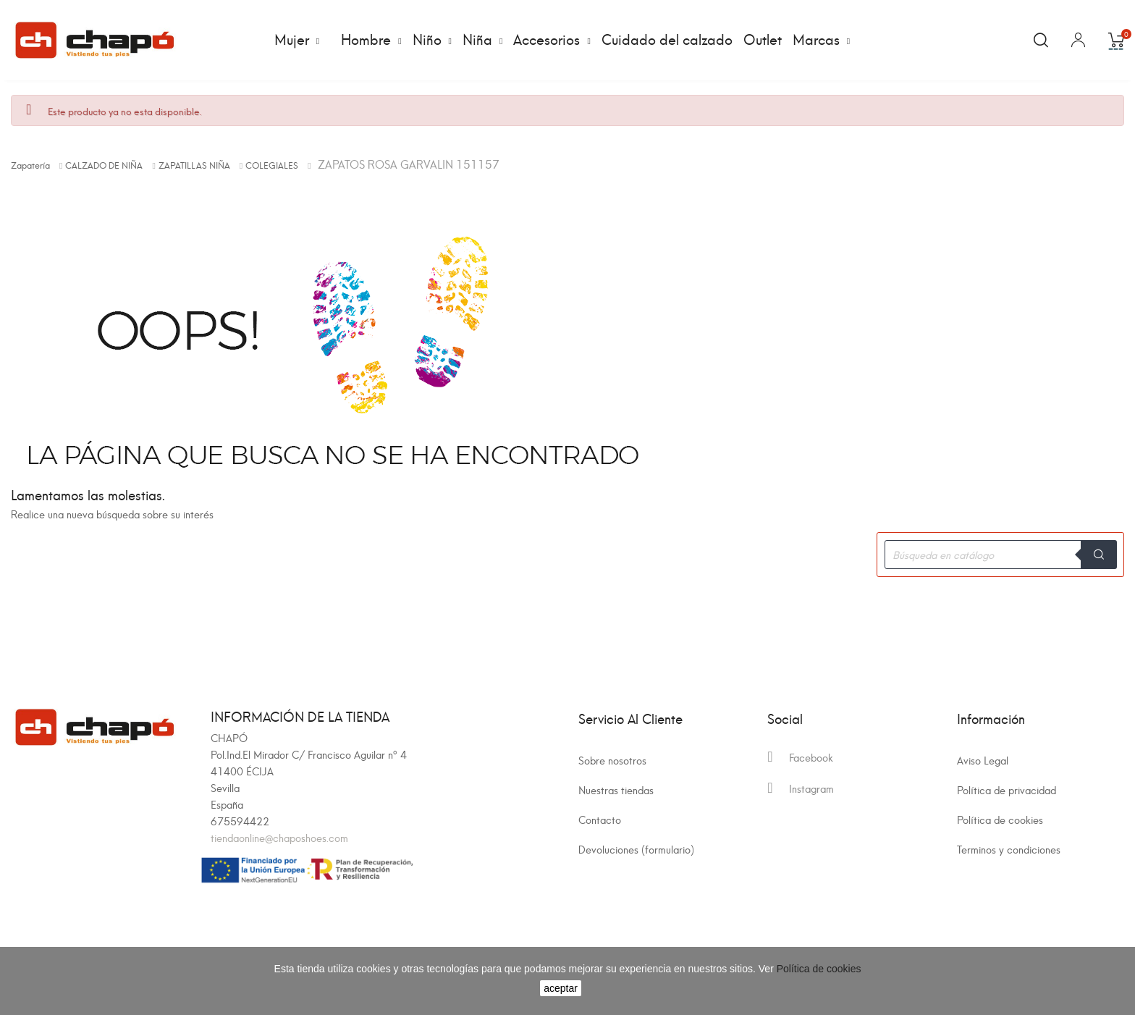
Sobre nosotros (612, 759)
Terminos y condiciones (1008, 849)
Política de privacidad (1006, 789)
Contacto (599, 819)
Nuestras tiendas (616, 789)
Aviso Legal (982, 759)
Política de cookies (1000, 819)
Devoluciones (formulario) (636, 849)
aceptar (561, 988)
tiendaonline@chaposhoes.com (279, 837)
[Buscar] (1000, 554)
